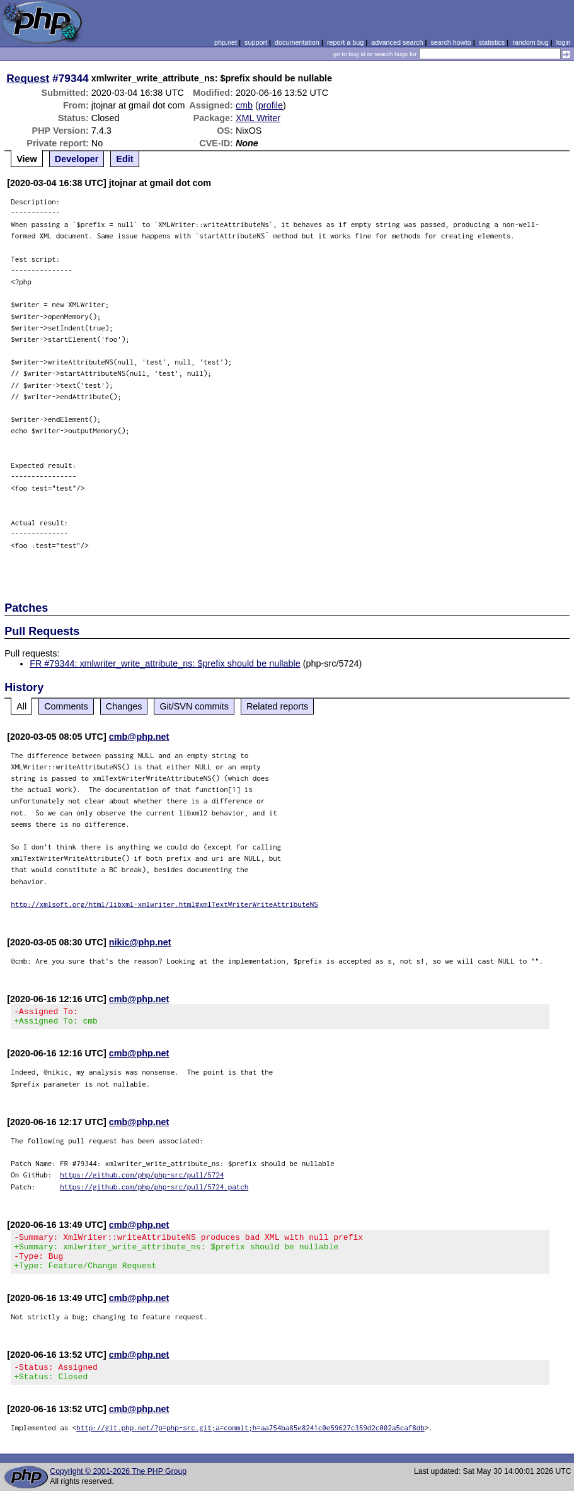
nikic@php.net (140, 942)
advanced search (397, 42)
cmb (244, 105)
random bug (530, 42)
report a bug (345, 42)
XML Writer (258, 118)
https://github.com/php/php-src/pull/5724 (142, 1178)
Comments (66, 706)
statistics (492, 42)
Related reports (277, 706)
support (255, 42)
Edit (124, 159)
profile (270, 105)
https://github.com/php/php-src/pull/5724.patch (154, 1190)
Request (27, 78)
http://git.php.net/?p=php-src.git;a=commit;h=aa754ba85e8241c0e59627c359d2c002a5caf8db (250, 1443)
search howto (450, 42)
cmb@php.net (139, 737)
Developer (77, 159)
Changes (124, 706)
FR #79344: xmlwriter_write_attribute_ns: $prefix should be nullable (165, 663)
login (563, 42)
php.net (225, 42)
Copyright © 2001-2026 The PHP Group (118, 1486)
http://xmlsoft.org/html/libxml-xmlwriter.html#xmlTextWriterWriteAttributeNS (164, 904)
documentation (297, 42)
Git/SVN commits (194, 706)
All (21, 706)
